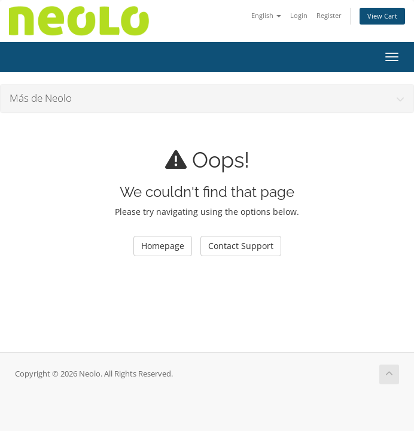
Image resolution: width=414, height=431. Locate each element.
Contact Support (240, 245)
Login (299, 15)
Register (329, 15)
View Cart (382, 15)
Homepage (162, 245)
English (266, 15)
